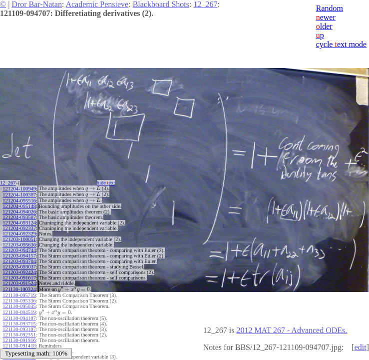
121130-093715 (18, 320)
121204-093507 (19, 215)
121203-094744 (19, 249)
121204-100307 (19, 193)
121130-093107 (18, 325)
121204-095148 (19, 205)
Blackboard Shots (161, 4)
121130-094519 (18, 309)
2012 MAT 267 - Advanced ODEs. (291, 330)
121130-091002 (18, 347)
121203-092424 (19, 271)
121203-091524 (19, 281)
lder (324, 26)
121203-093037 (19, 265)
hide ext (109, 183)
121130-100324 (18, 287)
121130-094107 (18, 315)
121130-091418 (18, 342)
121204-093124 (19, 221)
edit (361, 347)
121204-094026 (19, 210)
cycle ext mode (341, 44)
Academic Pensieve (96, 4)
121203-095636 (19, 243)
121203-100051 (19, 237)
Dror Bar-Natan (36, 4)
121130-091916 (18, 337)
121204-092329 (19, 232)
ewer (326, 17)
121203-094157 (19, 254)
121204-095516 (19, 199)
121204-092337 (19, 227)
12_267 (205, 4)
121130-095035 (18, 303)
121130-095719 (18, 293)
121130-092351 (18, 331)
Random (329, 8)
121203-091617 (19, 276)
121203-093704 (19, 259)
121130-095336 (18, 298)
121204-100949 (19, 188)
